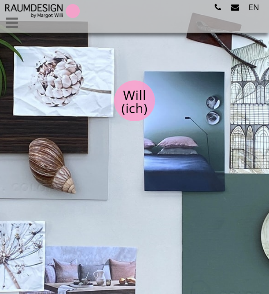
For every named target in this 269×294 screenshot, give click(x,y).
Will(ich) (134, 102)
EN (254, 7)
